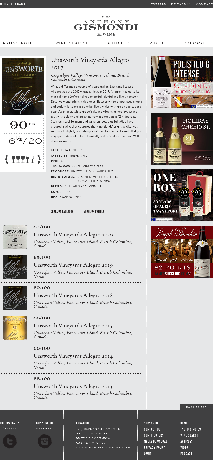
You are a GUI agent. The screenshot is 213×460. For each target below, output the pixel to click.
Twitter (159, 4)
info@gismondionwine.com (103, 447)
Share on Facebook (62, 211)
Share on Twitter (94, 211)
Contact (204, 4)
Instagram (181, 4)
